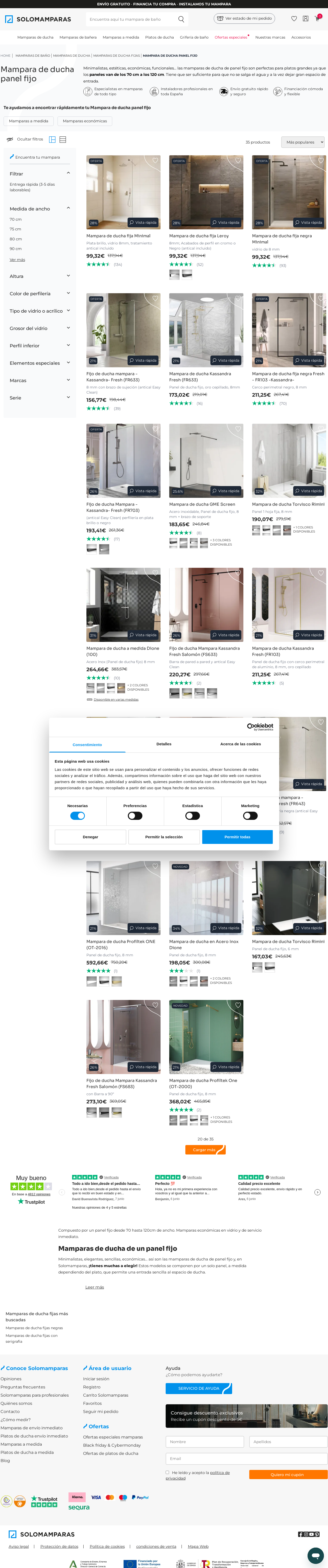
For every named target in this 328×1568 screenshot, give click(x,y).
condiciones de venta (156, 1546)
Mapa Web (198, 1546)
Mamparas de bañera (78, 37)
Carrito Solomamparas (105, 1395)
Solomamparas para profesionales (35, 1395)
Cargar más (204, 1149)
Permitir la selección (164, 837)
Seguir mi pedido (100, 1411)
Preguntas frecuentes (23, 1387)
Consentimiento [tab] (87, 744)
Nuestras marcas (270, 37)
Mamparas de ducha (35, 37)
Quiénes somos (16, 1403)
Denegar (90, 837)
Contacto (10, 1411)
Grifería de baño (194, 37)
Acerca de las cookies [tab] (240, 743)
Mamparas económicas (85, 121)
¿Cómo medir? (16, 1419)
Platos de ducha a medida (27, 1452)
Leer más (94, 1287)
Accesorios (301, 37)
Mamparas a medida (121, 37)
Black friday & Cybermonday (112, 1445)
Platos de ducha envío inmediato (34, 1436)
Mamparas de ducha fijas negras (34, 1328)
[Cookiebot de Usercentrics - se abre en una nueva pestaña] (251, 727)
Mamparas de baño (33, 55)
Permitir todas (238, 837)
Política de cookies (107, 1546)
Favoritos (92, 1403)
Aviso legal (19, 1546)
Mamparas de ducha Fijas (116, 55)
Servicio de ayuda (198, 1388)
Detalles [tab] (163, 743)
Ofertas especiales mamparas (113, 1437)
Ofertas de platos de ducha (110, 1453)
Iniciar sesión (96, 1378)
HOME (5, 55)
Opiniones (11, 1378)
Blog (5, 1460)
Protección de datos (59, 1546)
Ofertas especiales (231, 37)
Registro (91, 1387)
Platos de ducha (159, 37)
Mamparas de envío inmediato (32, 1427)
